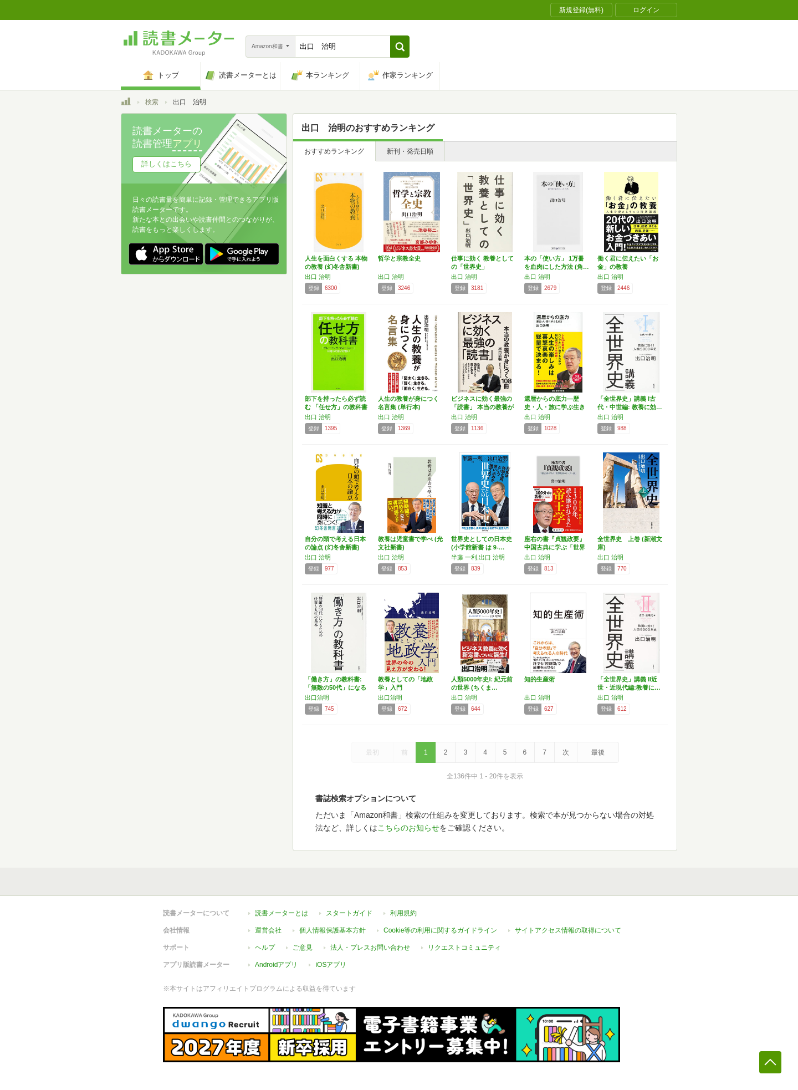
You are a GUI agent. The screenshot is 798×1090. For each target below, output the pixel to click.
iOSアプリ (330, 964)
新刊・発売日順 (410, 151)
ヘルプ (265, 947)
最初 (372, 752)
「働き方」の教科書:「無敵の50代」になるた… (335, 687)
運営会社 (268, 930)
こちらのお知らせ (408, 827)
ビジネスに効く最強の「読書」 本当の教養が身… (482, 407)
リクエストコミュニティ (464, 947)
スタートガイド (349, 913)
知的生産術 (539, 679)
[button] (400, 46)
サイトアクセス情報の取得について (568, 930)
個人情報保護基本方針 (332, 930)
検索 (151, 102)
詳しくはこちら (166, 164)
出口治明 (317, 697)
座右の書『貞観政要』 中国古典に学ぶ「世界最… (554, 547)
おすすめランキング (334, 151)
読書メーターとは (281, 913)
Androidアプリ (276, 964)
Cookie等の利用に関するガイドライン (440, 930)
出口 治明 (318, 276)
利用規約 (403, 913)
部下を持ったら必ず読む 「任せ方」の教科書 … (336, 407)
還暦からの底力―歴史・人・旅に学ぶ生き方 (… (554, 407)
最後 (598, 752)
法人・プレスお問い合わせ (370, 947)
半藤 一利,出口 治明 (478, 557)
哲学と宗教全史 (399, 258)
